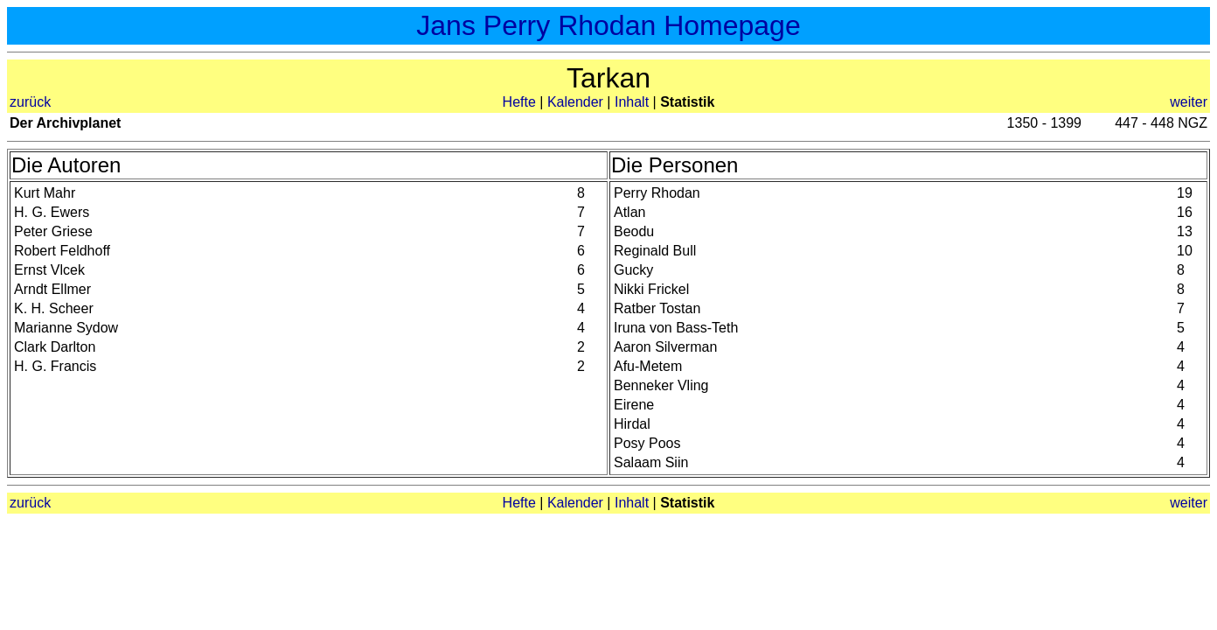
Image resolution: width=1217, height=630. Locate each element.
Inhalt (632, 101)
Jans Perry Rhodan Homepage (608, 25)
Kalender (575, 101)
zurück (30, 101)
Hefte (519, 101)
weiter (1188, 101)
